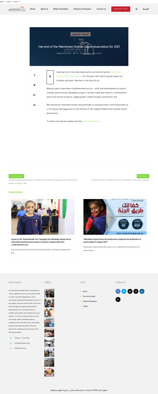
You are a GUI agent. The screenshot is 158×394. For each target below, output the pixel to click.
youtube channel (91, 121)
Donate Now (121, 9)
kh (77, 53)
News (81, 39)
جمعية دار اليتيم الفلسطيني (80, 390)
